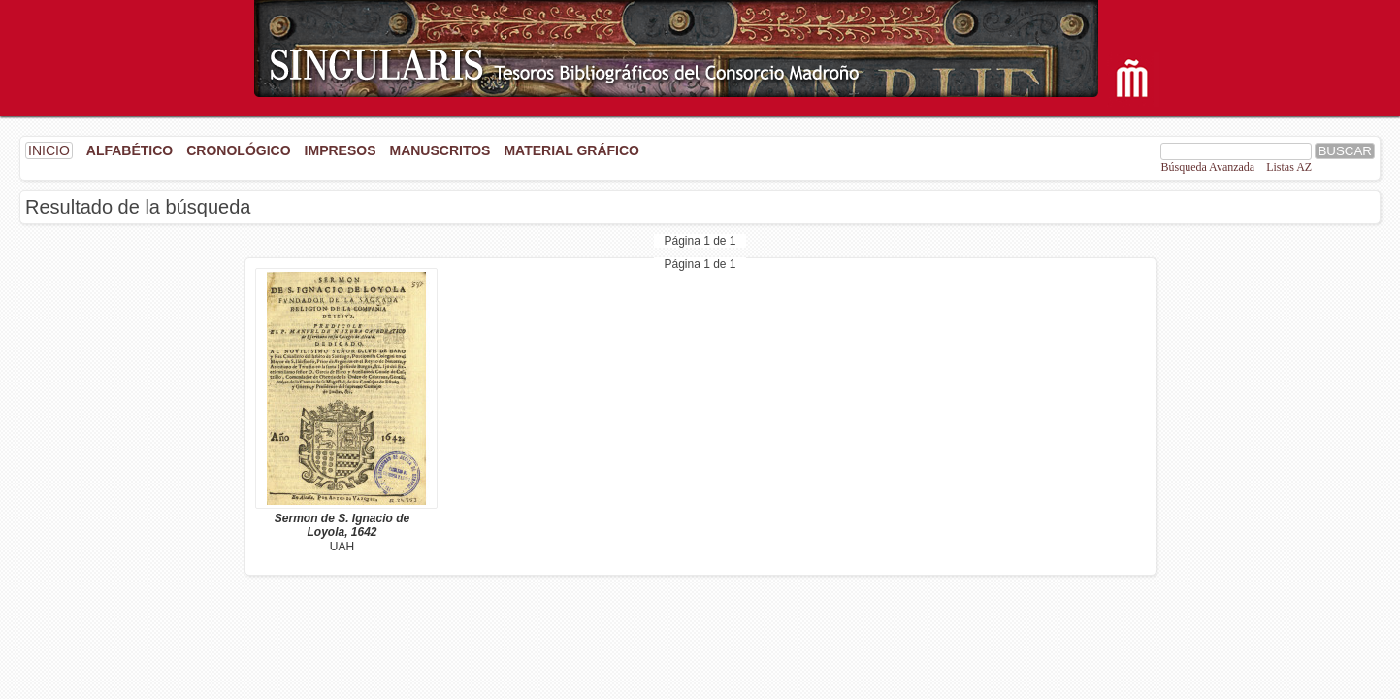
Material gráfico (571, 150)
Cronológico (238, 150)
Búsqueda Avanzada (1207, 167)
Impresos (340, 150)
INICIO (49, 150)
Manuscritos (439, 150)
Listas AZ (1289, 167)
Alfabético (129, 150)
